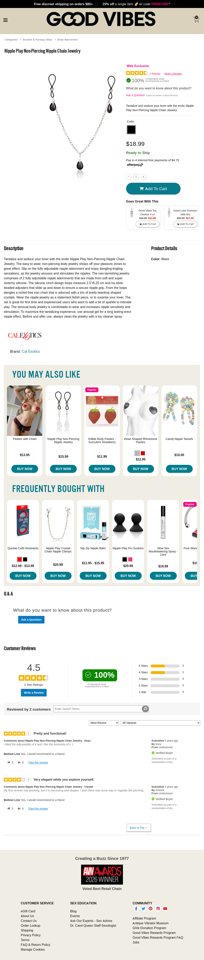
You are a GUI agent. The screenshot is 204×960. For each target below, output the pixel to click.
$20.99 (58, 565)
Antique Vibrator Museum (150, 923)
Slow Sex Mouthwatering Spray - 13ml (163, 551)
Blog (73, 911)
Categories (11, 39)
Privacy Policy (31, 935)
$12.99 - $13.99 (23, 566)
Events (75, 916)
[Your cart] (196, 20)
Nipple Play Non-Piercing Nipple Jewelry (63, 440)
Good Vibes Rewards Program (154, 933)
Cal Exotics (31, 351)
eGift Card (28, 911)
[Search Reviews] (101, 708)
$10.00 (179, 455)
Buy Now (24, 469)
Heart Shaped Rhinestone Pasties (140, 440)
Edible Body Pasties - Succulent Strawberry (102, 440)
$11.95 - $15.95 (93, 563)
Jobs (135, 942)
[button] (131, 129)
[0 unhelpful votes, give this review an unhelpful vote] (20, 763)
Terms (25, 940)
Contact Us (28, 921)
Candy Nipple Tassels (179, 439)
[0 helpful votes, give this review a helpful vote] (9, 763)
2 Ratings (154, 73)
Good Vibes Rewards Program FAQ (157, 937)
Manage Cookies (33, 949)
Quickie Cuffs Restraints (23, 548)
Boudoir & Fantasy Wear (37, 39)
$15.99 (63, 456)
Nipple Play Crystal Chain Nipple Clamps (58, 549)
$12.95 (140, 459)
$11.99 (102, 456)
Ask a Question (135, 95)
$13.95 (25, 455)
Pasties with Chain (24, 439)
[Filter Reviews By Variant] (160, 723)
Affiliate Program (144, 918)
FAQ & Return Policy (35, 945)
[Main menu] (5, 19)
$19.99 (163, 566)
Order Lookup (30, 925)
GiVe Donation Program (149, 928)
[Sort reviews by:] (104, 723)
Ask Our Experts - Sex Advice (91, 921)
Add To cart (153, 188)
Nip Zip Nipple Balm (93, 548)
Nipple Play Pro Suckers (128, 548)
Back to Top (139, 828)
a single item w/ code (136, 4)
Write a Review (173, 73)
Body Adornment (67, 39)
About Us (27, 916)
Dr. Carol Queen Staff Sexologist (93, 925)
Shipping (27, 930)
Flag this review (38, 762)
